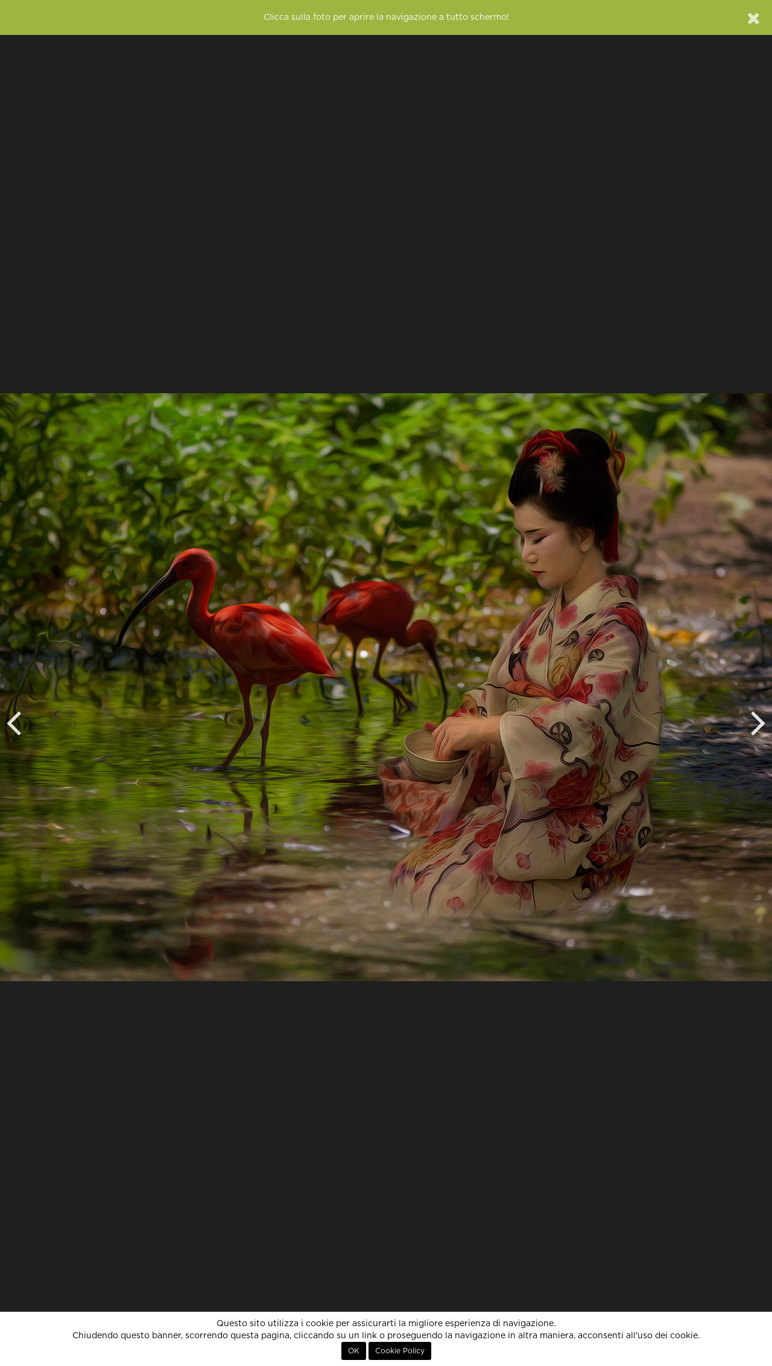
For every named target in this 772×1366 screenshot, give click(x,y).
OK (353, 1351)
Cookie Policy (400, 1351)
